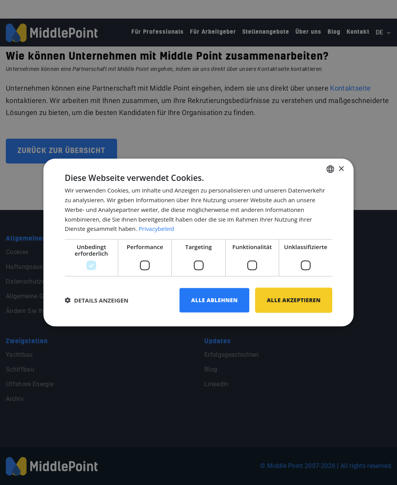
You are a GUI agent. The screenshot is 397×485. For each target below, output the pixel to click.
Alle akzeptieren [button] (294, 300)
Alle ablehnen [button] (214, 300)
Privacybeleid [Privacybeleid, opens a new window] (156, 228)
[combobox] (330, 169)
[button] (96, 300)
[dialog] (198, 243)
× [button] (341, 169)
